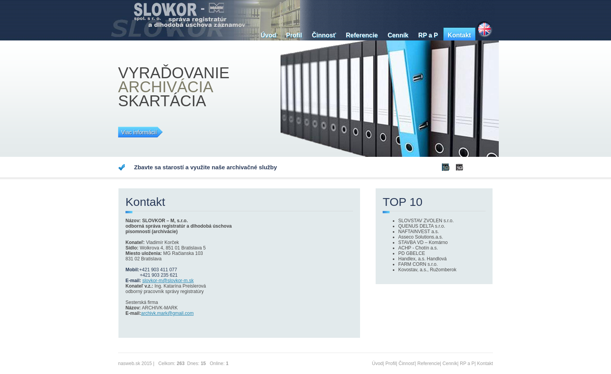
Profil (294, 35)
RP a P (428, 35)
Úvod (268, 35)
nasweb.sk (129, 363)
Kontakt (459, 35)
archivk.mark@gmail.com (167, 313)
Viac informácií (139, 132)
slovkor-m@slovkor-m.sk (168, 280)
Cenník (398, 35)
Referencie (362, 35)
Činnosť (324, 35)
